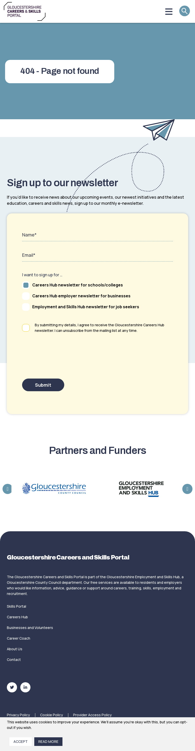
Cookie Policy (51, 714)
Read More (48, 741)
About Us (14, 648)
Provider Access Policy (92, 714)
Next (187, 489)
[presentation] (60, 361)
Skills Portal (16, 606)
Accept (20, 741)
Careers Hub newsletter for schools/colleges (72, 285)
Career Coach (18, 638)
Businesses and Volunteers (30, 627)
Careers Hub (17, 617)
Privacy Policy (18, 714)
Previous (8, 489)
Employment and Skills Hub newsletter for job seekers (80, 307)
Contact (14, 659)
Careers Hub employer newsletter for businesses (76, 296)
